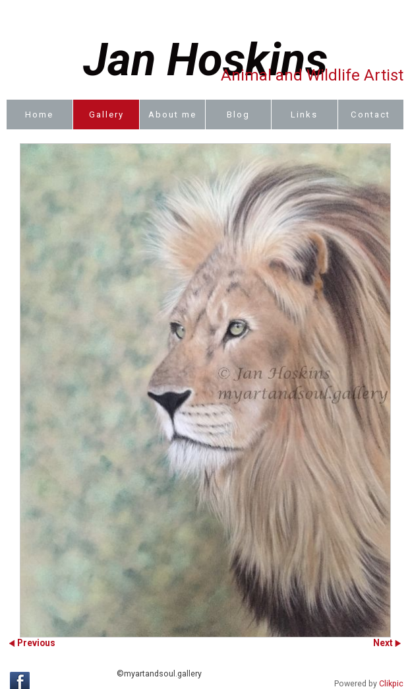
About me (172, 114)
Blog (238, 114)
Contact (370, 114)
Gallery (106, 114)
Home (39, 114)
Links (304, 114)
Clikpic (391, 683)
